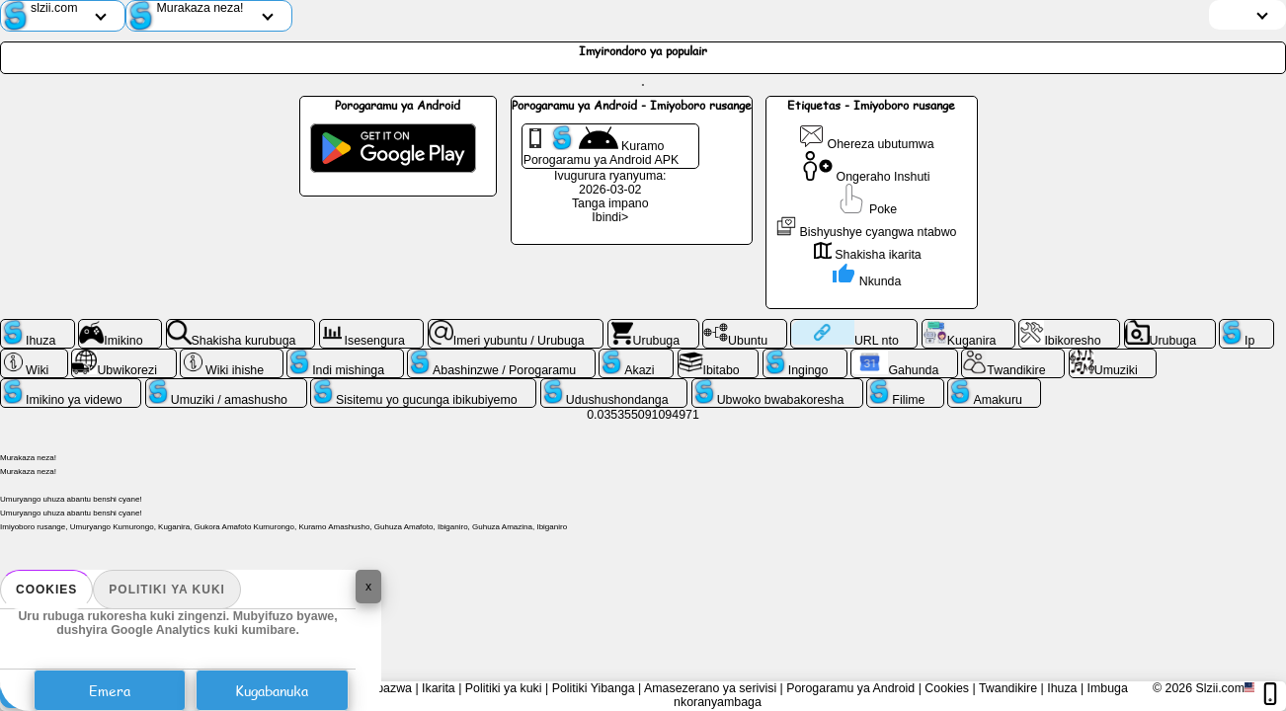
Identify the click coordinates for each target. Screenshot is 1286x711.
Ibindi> (610, 217)
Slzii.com (1220, 688)
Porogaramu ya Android (850, 688)
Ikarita (438, 688)
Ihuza (1062, 688)
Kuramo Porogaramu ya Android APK (601, 146)
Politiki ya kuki (167, 589)
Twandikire (1008, 688)
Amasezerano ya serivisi (710, 688)
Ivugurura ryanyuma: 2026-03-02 (610, 183)
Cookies (46, 589)
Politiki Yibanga (593, 688)
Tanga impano (610, 203)
